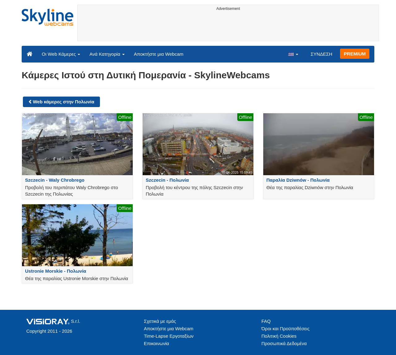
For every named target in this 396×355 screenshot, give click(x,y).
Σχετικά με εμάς (160, 321)
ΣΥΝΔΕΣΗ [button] (321, 54)
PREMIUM (355, 53)
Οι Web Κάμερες (61, 54)
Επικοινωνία (156, 343)
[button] (293, 54)
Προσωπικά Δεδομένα (284, 343)
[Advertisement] (228, 27)
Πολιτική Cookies (278, 336)
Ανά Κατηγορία (106, 54)
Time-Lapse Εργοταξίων (169, 336)
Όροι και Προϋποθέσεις (285, 328)
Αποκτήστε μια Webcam (158, 54)
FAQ (266, 321)
